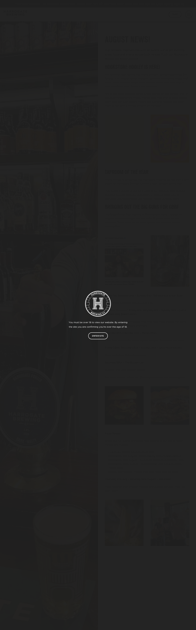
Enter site (98, 336)
